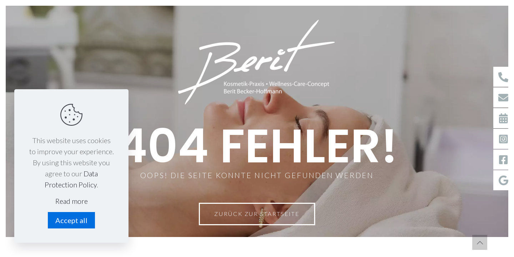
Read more (71, 201)
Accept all (71, 220)
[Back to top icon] (479, 242)
